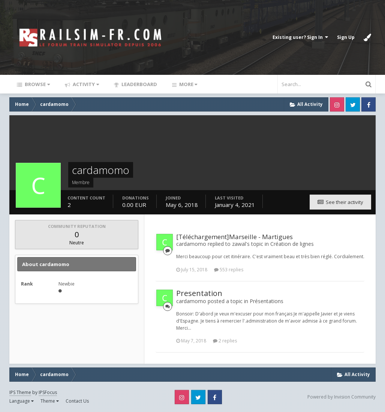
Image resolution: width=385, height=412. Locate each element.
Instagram (337, 104)
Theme (49, 401)
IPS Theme (20, 392)
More (187, 84)
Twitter (353, 104)
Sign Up (346, 37)
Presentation (199, 293)
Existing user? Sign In (300, 37)
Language (21, 401)
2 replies (225, 341)
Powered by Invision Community (341, 397)
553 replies (228, 269)
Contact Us (77, 401)
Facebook (368, 104)
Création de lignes (292, 243)
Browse (37, 84)
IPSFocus (48, 392)
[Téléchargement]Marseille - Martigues (234, 236)
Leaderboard (138, 84)
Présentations (266, 301)
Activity (85, 84)
